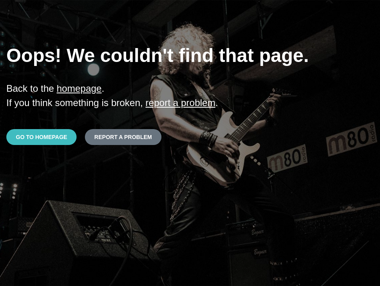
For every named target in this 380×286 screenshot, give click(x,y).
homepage (79, 88)
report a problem (180, 102)
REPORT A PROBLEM (123, 137)
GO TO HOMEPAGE (41, 137)
